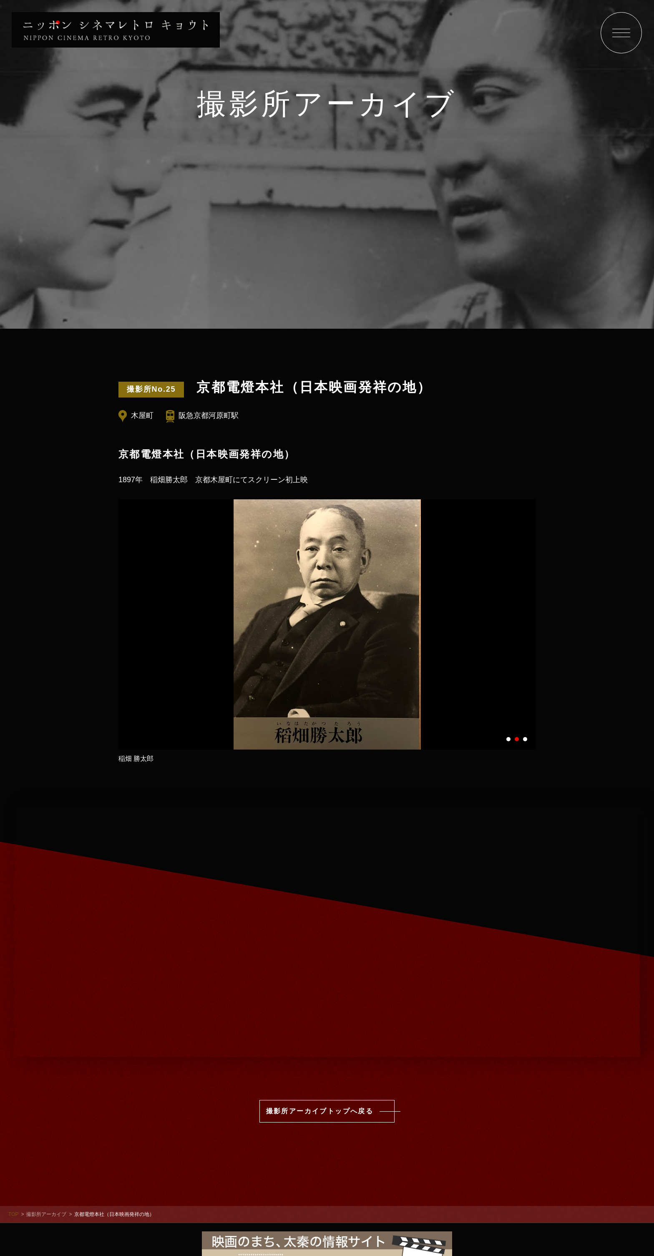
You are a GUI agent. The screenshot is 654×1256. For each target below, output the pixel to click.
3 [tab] (525, 739)
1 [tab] (508, 739)
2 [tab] (517, 739)
